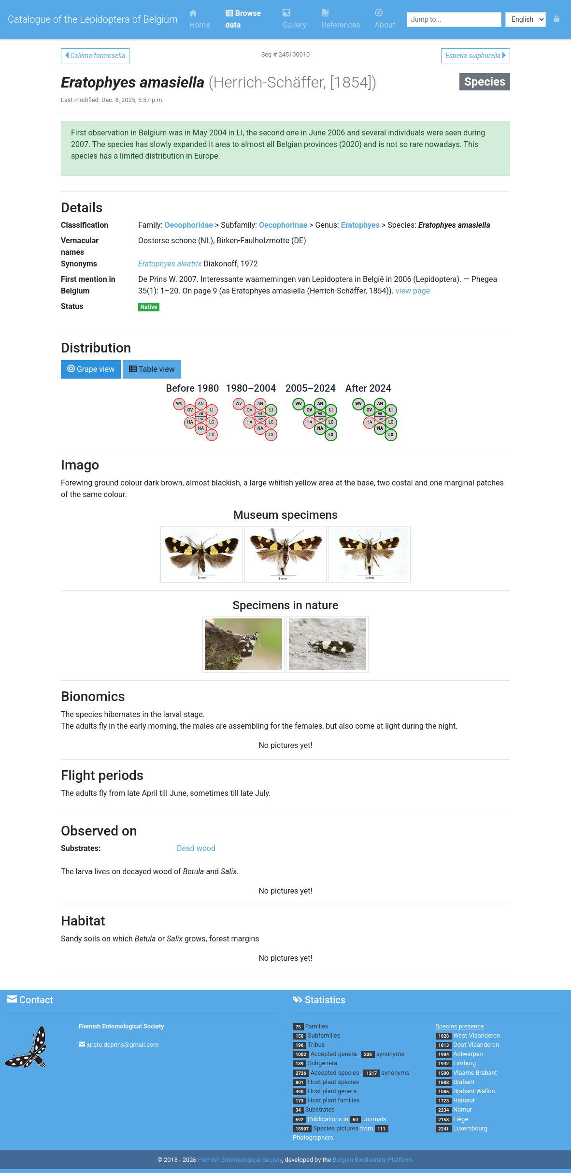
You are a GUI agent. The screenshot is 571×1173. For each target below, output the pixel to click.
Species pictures (335, 1128)
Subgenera (322, 1063)
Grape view (90, 369)
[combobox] (454, 19)
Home (199, 19)
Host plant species (333, 1081)
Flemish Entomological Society (121, 1026)
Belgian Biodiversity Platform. (373, 1159)
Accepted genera (334, 1053)
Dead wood (196, 848)
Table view (152, 369)
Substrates (320, 1109)
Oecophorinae (283, 225)
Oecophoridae (189, 225)
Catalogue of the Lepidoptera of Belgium (93, 19)
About (385, 19)
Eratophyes (360, 225)
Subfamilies (324, 1035)
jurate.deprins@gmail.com (122, 1044)
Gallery (294, 19)
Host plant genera (332, 1091)
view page (413, 290)
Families (316, 1026)
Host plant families (333, 1100)
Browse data (243, 19)
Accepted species (335, 1072)
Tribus (316, 1044)
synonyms (390, 1053)
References (341, 19)
